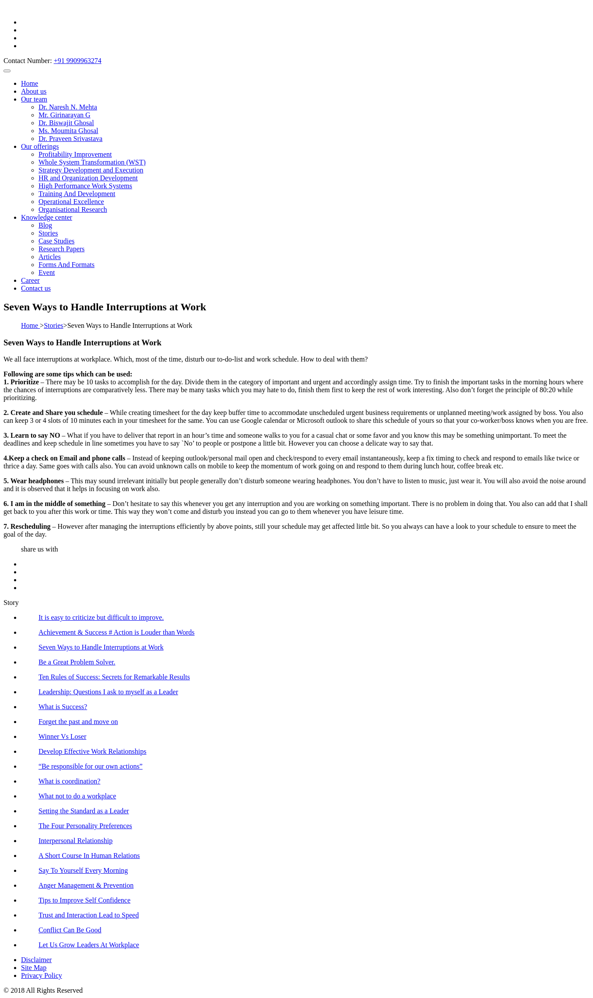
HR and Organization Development (88, 178)
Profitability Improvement (75, 154)
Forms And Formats (67, 264)
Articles (50, 256)
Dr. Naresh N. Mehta (68, 107)
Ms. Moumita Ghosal (68, 130)
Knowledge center (46, 217)
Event (47, 272)
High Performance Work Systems (85, 186)
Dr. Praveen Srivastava (70, 138)
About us (33, 91)
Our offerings (40, 146)
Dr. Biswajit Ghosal (66, 123)
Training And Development (77, 193)
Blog (45, 225)
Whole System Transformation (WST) (92, 162)
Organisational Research (73, 209)
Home (29, 83)
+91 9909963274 (78, 60)
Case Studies (56, 241)
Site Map (33, 967)
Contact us (36, 288)
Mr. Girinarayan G (65, 115)
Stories (48, 233)
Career (30, 280)
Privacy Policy (41, 975)
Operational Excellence (71, 201)
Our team (34, 99)
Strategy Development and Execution (91, 170)
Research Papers (61, 249)
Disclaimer (36, 959)
